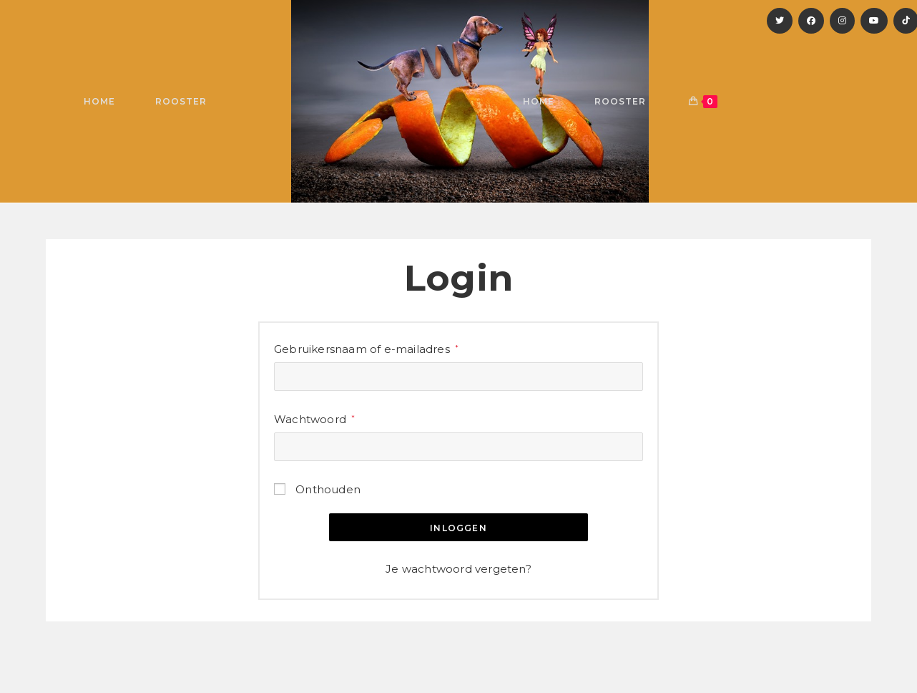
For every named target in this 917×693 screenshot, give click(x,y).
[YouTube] (874, 21)
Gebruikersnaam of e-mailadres (366, 347)
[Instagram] (842, 21)
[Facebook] (811, 21)
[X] (780, 21)
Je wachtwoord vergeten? (458, 569)
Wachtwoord (314, 418)
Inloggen (458, 528)
